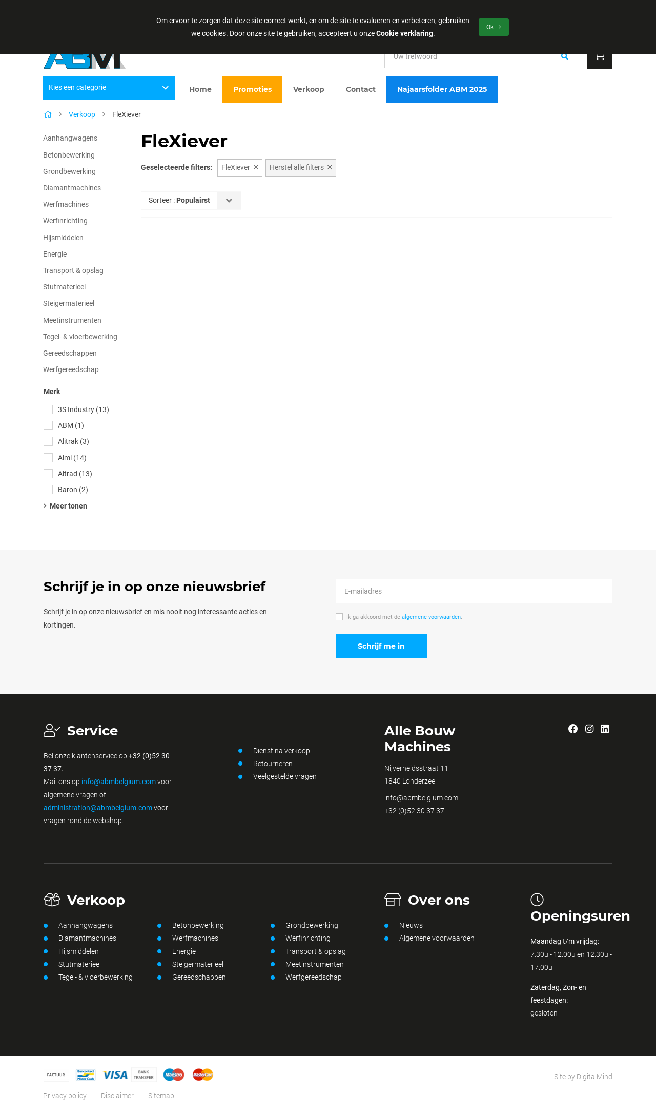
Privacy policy (65, 1095)
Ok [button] (493, 27)
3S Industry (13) (83, 409)
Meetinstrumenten (72, 320)
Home (200, 89)
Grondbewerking (69, 171)
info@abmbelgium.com (118, 781)
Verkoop (308, 89)
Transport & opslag (73, 270)
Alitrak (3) (73, 441)
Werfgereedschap (71, 369)
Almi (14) (72, 458)
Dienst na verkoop (274, 751)
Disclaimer (117, 1095)
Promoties (252, 89)
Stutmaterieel (64, 287)
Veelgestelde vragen (277, 777)
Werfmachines (66, 204)
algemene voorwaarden (431, 617)
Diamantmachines (72, 188)
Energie (55, 254)
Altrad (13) (75, 474)
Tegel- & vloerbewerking (80, 337)
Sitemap (161, 1095)
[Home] (48, 114)
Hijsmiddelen (63, 237)
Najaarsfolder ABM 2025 (442, 89)
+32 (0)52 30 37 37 (414, 811)
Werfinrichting (65, 221)
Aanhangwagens (70, 138)
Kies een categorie (109, 87)
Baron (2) (73, 489)
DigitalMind (594, 1076)
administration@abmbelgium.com (98, 808)
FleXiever (239, 167)
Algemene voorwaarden (429, 938)
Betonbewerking (69, 155)
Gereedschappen (70, 353)
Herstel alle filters (301, 167)
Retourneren (265, 763)
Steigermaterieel (68, 303)
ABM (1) (71, 425)
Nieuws (403, 926)
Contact (361, 89)
